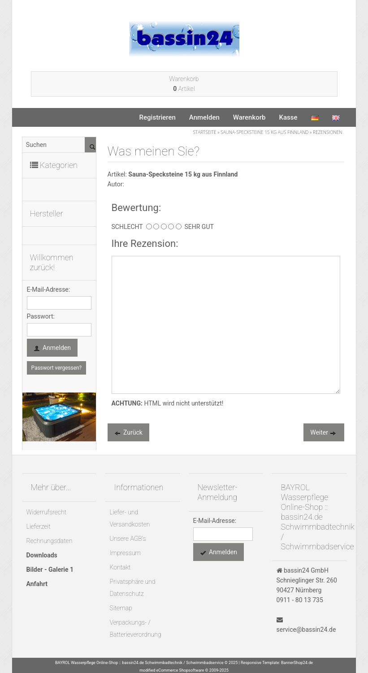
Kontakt (120, 567)
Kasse (288, 117)
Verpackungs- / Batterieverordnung (135, 628)
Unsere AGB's (128, 538)
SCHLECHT (129, 226)
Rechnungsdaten (49, 540)
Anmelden (204, 117)
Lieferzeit (38, 526)
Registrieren (157, 117)
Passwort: (41, 316)
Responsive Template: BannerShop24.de (277, 662)
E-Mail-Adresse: (48, 289)
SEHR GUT (198, 226)
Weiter (323, 433)
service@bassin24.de (306, 629)
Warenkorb (249, 117)
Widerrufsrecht (46, 512)
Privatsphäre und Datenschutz (133, 587)
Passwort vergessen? (56, 368)
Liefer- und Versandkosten (130, 518)
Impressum (125, 553)
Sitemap (121, 608)
